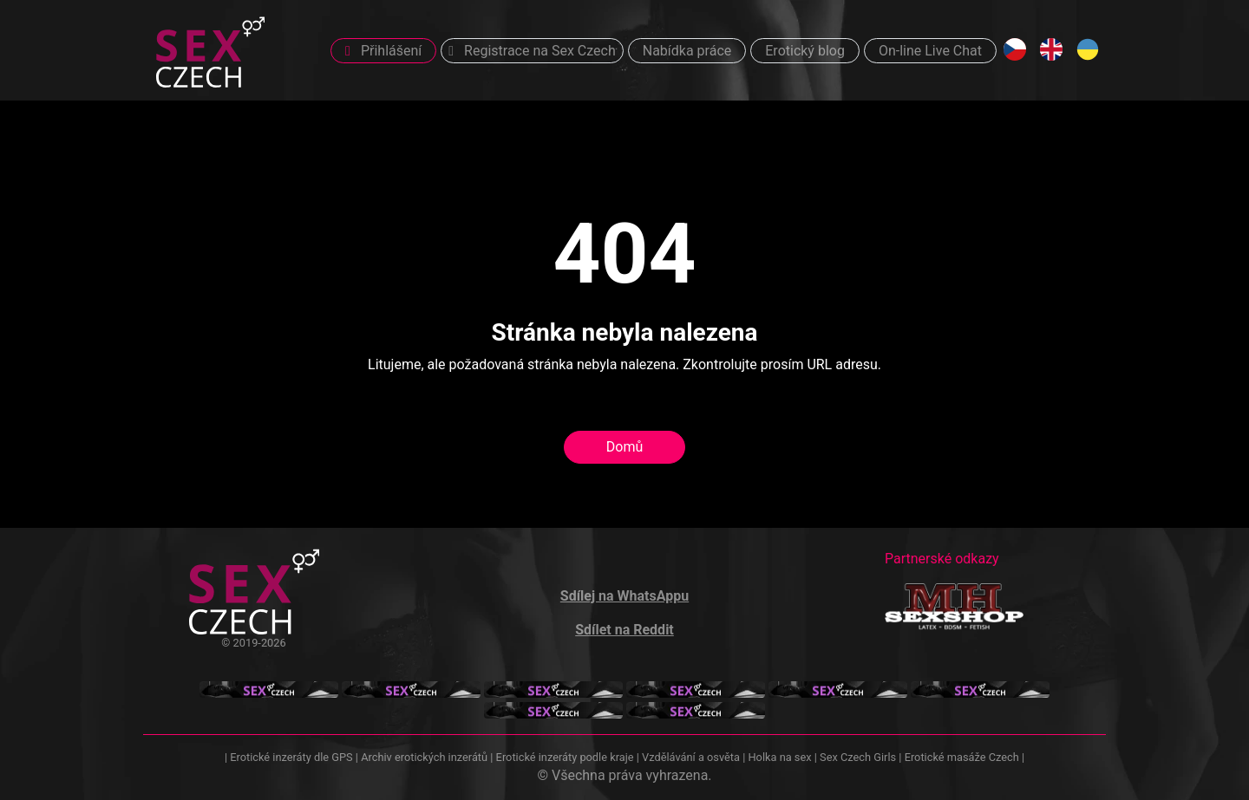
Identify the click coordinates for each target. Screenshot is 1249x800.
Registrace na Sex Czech (531, 50)
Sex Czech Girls (858, 757)
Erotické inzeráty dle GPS (291, 757)
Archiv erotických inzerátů (424, 757)
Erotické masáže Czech (962, 757)
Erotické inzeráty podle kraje (565, 757)
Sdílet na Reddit (624, 629)
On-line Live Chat (930, 50)
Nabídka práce (687, 50)
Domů (624, 447)
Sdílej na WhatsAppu (624, 596)
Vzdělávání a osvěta (691, 757)
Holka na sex (779, 757)
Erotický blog (805, 50)
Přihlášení (383, 50)
